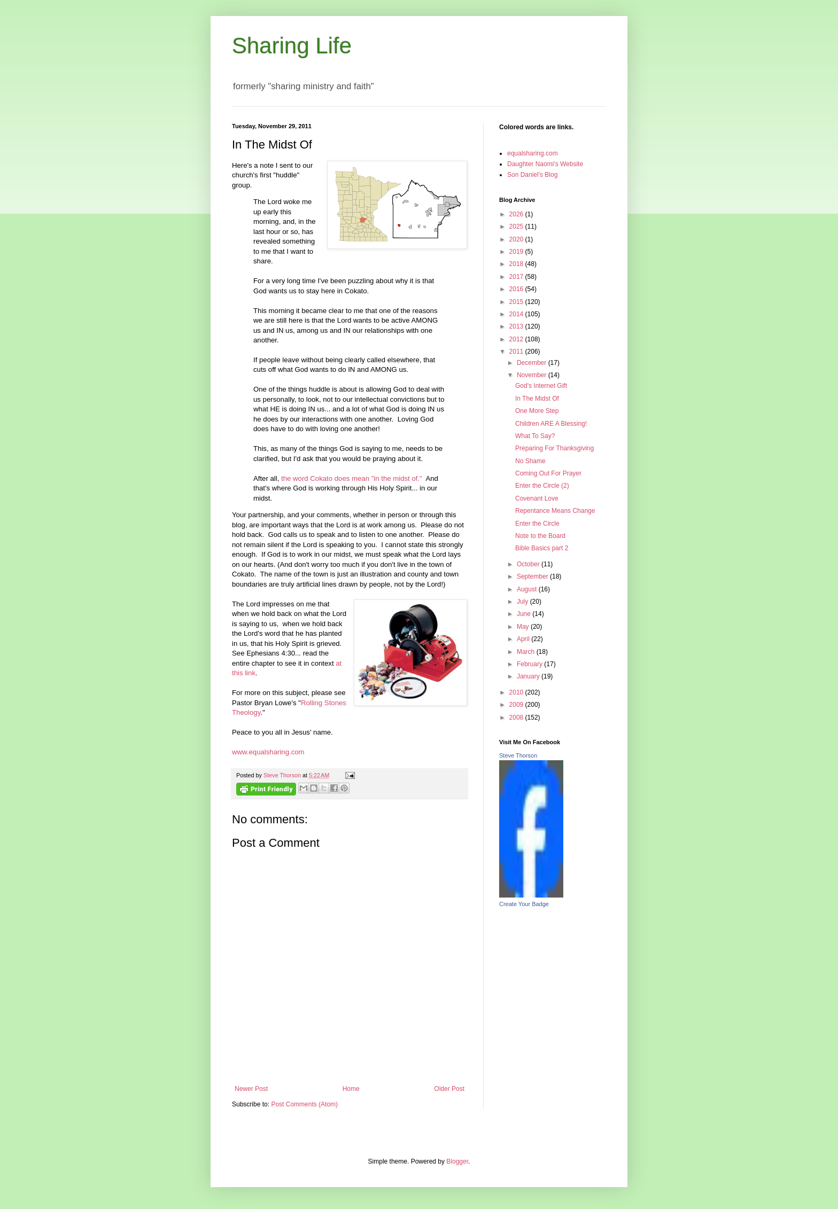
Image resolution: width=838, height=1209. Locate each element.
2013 (517, 326)
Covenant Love (536, 498)
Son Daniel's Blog (532, 174)
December (532, 362)
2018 (517, 264)
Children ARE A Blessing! (551, 423)
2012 (517, 339)
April (524, 639)
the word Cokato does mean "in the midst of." (351, 478)
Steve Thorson (518, 755)
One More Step (536, 411)
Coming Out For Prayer (548, 473)
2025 (517, 226)
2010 (517, 692)
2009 (517, 704)
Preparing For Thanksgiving (554, 448)
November (532, 375)
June (524, 614)
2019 (517, 251)
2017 (517, 276)
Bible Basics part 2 (541, 548)
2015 (517, 302)
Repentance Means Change (555, 510)
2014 (517, 314)
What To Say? (535, 436)
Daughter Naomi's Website (545, 164)
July (523, 601)
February (530, 664)
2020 (517, 239)
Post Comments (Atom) (304, 1104)
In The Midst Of (537, 398)
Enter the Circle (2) (542, 485)
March (527, 652)
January (529, 676)
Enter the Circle (537, 523)
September (533, 576)
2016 (517, 289)
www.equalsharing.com (268, 752)
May (524, 626)
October (529, 564)
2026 (517, 214)
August (528, 589)
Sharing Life (292, 45)
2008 (517, 717)
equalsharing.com (532, 153)
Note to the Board (540, 536)
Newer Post (251, 1089)
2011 (517, 351)
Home (351, 1089)
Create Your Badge (524, 904)
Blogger (457, 1161)
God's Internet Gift (541, 385)
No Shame (530, 461)
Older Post (449, 1089)
